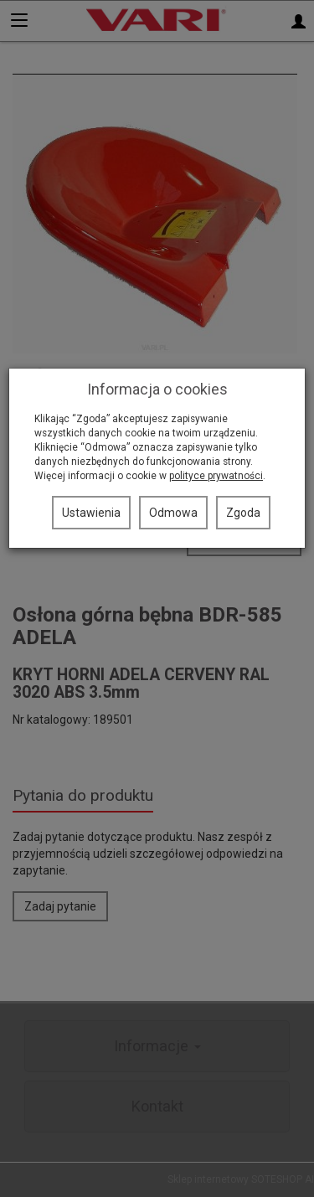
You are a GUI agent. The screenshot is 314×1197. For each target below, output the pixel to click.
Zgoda (243, 512)
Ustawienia (91, 512)
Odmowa (173, 512)
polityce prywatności (216, 476)
